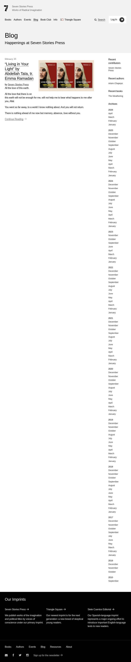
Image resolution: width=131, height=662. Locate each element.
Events (32, 647)
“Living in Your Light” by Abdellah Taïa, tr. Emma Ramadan (19, 71)
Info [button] (55, 19)
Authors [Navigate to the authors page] (18, 19)
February (112, 121)
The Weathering (115, 96)
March (111, 117)
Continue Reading (14, 119)
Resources (55, 647)
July (110, 153)
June (110, 156)
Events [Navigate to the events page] (27, 19)
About (69, 647)
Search (101, 19)
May (110, 160)
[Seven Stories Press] (6, 8)
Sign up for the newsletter (46, 655)
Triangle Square (54, 609)
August (111, 149)
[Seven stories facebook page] (13, 655)
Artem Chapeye (115, 83)
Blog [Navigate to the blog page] (35, 19)
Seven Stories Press (22, 6)
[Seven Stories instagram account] (27, 655)
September (113, 145)
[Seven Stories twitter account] (20, 655)
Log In (114, 19)
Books (8, 647)
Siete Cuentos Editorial (99, 609)
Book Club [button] (45, 19)
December (113, 134)
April (110, 113)
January (112, 124)
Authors (20, 647)
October (112, 141)
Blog (43, 647)
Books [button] (8, 19)
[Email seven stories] (6, 655)
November (113, 137)
